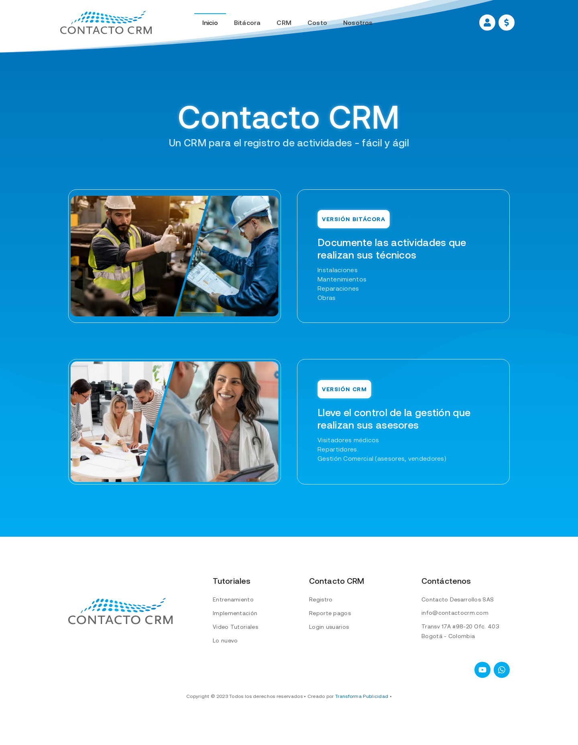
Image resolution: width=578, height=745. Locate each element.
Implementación (235, 613)
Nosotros (358, 22)
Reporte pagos (330, 613)
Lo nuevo (225, 640)
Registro (320, 599)
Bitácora (247, 22)
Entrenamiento (233, 599)
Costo (317, 22)
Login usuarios (329, 627)
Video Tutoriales (235, 627)
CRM (284, 22)
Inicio (210, 22)
